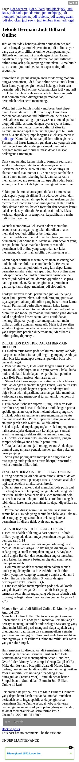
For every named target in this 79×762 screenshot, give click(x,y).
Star (18, 722)
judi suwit (28, 20)
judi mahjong (51, 13)
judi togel (67, 20)
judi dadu (16, 13)
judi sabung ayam (62, 16)
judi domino (32, 13)
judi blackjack (55, 9)
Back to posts (11, 729)
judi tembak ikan (48, 20)
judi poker (23, 16)
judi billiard (37, 9)
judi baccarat (18, 9)
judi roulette (40, 16)
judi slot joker (11, 20)
